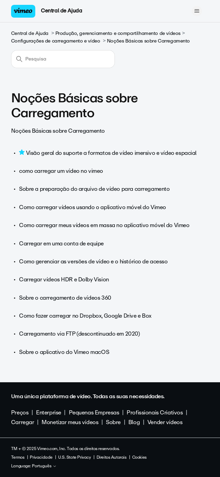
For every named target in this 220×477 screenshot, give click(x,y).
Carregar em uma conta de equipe (61, 243)
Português (44, 466)
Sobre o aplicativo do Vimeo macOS (64, 352)
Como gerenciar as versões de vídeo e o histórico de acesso (93, 261)
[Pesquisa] (62, 59)
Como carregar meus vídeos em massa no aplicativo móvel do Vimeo (104, 225)
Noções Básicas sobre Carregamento (148, 41)
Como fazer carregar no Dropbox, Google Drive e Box (85, 315)
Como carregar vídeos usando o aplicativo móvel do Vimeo (92, 207)
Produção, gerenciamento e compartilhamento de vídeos (118, 33)
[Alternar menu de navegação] (196, 11)
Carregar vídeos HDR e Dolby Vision (64, 279)
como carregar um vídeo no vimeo (61, 171)
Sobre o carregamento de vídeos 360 (65, 297)
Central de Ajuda (61, 11)
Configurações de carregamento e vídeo (55, 41)
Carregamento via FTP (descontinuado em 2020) (79, 333)
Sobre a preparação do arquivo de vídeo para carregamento (94, 189)
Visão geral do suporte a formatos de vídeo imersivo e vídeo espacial (111, 153)
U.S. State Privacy (74, 457)
